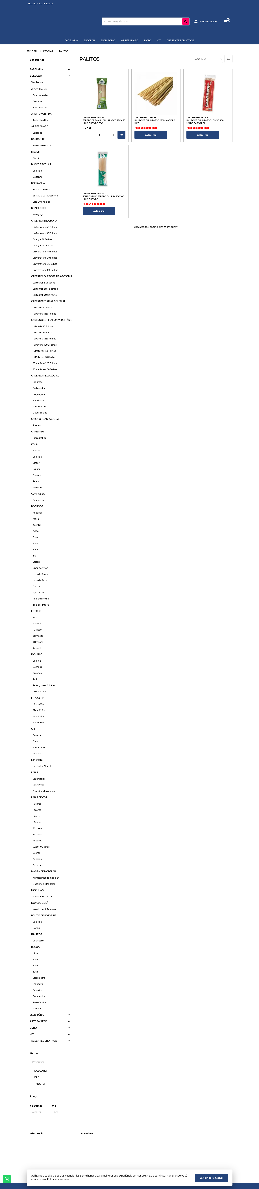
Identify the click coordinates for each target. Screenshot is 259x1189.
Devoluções (87, 1147)
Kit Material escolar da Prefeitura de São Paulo (50, 1139)
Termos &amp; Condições (43, 1159)
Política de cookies (39, 1164)
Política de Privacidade (41, 1155)
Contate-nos (88, 1137)
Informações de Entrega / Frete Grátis (49, 1150)
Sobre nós (35, 1145)
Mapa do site (87, 1142)
